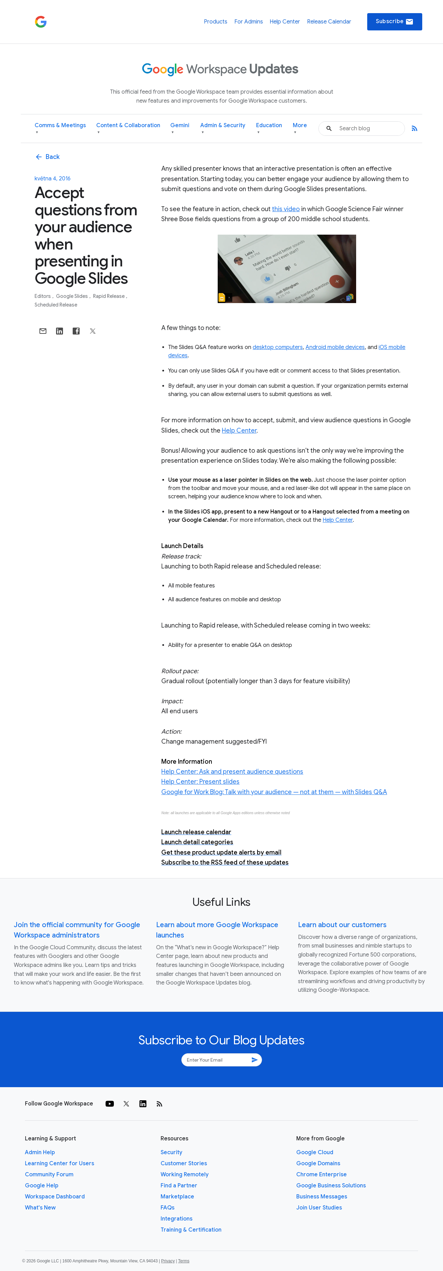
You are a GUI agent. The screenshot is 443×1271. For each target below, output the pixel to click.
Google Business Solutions (331, 1185)
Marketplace (177, 1196)
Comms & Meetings (60, 128)
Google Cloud (314, 1152)
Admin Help (40, 1152)
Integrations (176, 1218)
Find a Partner (179, 1185)
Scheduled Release (56, 305)
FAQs (167, 1207)
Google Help (41, 1185)
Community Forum (49, 1174)
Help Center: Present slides (200, 781)
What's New (40, 1207)
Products (215, 21)
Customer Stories (184, 1163)
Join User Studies (319, 1207)
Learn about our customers (342, 925)
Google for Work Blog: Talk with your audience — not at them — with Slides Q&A (274, 792)
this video (286, 209)
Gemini (179, 128)
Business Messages (321, 1196)
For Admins (248, 21)
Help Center (285, 21)
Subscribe (395, 22)
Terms (183, 1261)
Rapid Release (109, 296)
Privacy (168, 1261)
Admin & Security (222, 128)
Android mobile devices (335, 347)
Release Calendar (329, 21)
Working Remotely (185, 1174)
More (300, 128)
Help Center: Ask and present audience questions (232, 771)
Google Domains (318, 1163)
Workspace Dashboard (55, 1196)
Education (269, 128)
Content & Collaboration (128, 128)
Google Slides (72, 296)
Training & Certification (191, 1229)
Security (171, 1152)
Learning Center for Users (59, 1163)
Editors (43, 296)
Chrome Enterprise (321, 1174)
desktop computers (278, 347)
